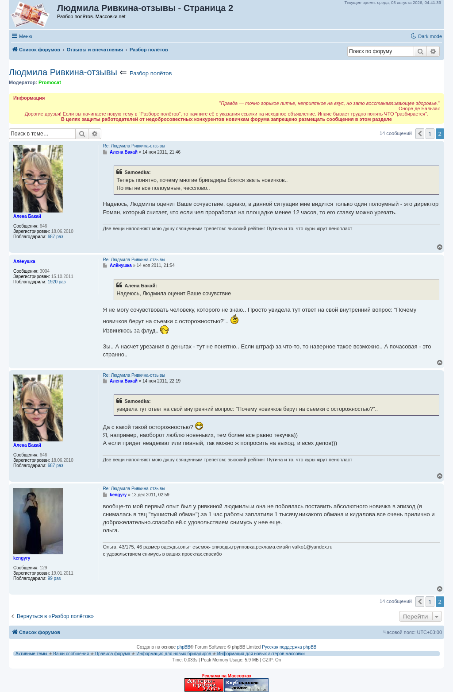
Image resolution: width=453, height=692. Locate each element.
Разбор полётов (151, 73)
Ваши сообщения (71, 653)
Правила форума (113, 653)
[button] (419, 133)
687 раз (55, 236)
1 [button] (429, 134)
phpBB (183, 647)
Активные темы (31, 653)
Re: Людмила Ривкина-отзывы (134, 145)
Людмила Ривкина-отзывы (63, 72)
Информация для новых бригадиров (173, 653)
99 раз (54, 578)
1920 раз (57, 281)
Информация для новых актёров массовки (261, 653)
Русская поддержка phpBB (289, 647)
